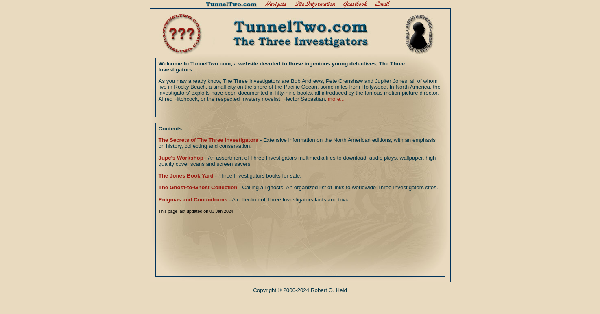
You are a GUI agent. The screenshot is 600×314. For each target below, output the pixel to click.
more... (336, 99)
